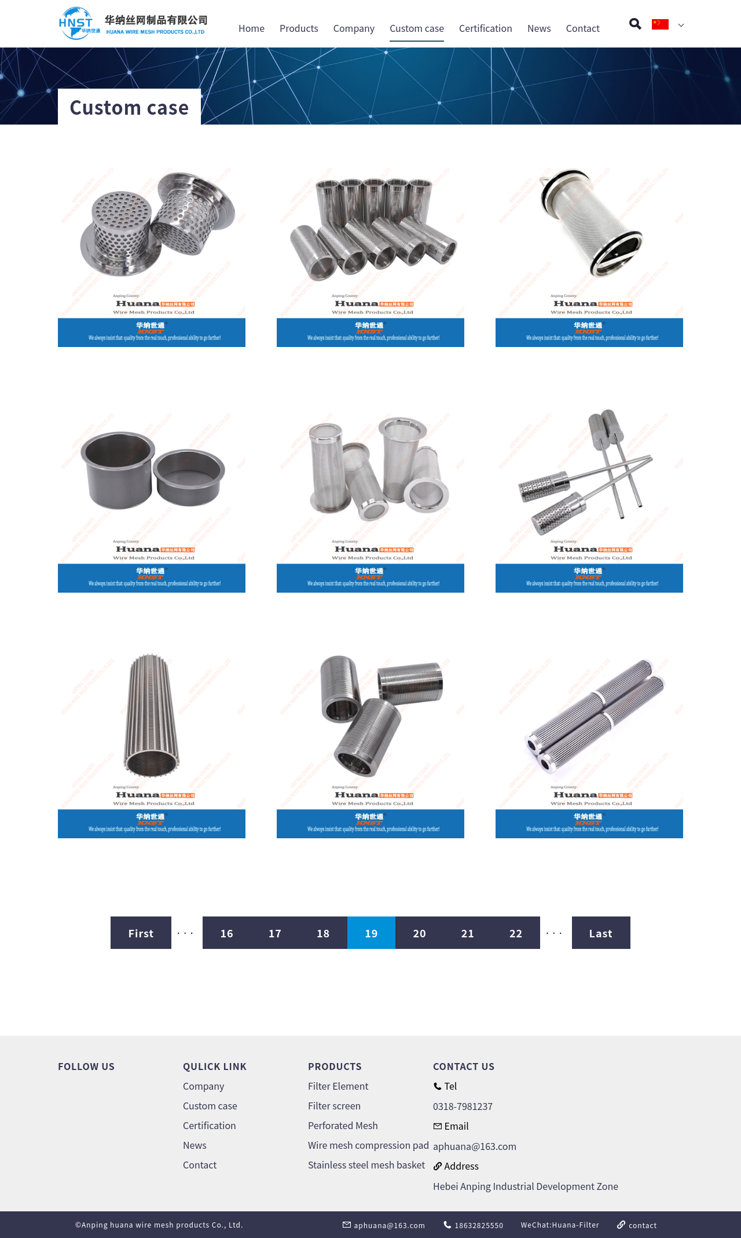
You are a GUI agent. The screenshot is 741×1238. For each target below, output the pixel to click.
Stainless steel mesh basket (366, 1164)
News (539, 28)
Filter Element (338, 1086)
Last (601, 932)
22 (516, 932)
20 (419, 932)
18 (323, 932)
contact (637, 1225)
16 (226, 932)
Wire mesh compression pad (368, 1145)
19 (371, 932)
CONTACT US (464, 1066)
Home (252, 28)
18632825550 (473, 1225)
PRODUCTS (335, 1066)
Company (354, 28)
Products (299, 28)
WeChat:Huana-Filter (560, 1224)
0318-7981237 (463, 1106)
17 (275, 932)
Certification (485, 28)
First (141, 932)
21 (468, 932)
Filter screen (334, 1105)
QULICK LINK (215, 1066)
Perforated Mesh (343, 1125)
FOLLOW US (86, 1066)
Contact (583, 28)
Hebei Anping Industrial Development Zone (525, 1186)
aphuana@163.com (474, 1146)
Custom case (417, 28)
